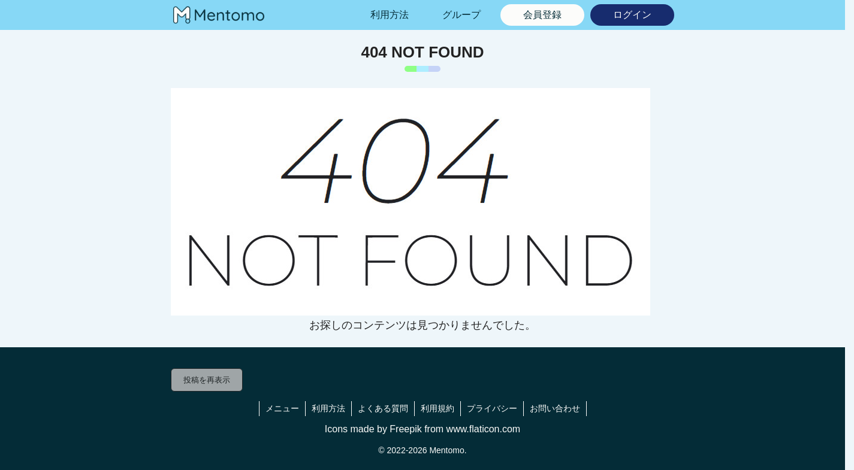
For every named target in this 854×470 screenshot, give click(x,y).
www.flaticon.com (483, 429)
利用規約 (437, 408)
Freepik (405, 429)
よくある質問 (383, 408)
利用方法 (328, 408)
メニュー (282, 408)
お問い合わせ (555, 408)
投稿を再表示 (206, 379)
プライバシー (492, 408)
